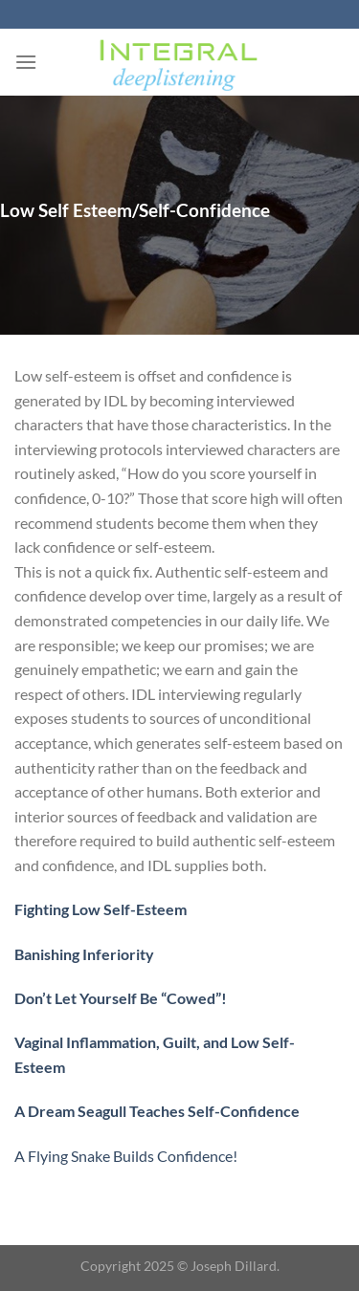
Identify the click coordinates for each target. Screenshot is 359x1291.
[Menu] (25, 61)
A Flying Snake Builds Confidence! (125, 1156)
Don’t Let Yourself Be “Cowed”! (120, 998)
